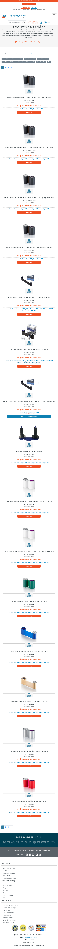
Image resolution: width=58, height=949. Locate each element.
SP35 (49, 61)
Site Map (38, 850)
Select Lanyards (7, 898)
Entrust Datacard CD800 (17, 59)
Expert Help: (29, 4)
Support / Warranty (28, 850)
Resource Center (16, 9)
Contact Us (46, 850)
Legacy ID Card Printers (9, 920)
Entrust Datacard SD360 (43, 59)
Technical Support (8, 917)
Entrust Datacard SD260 (30, 59)
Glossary (5, 890)
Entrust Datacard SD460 (8, 61)
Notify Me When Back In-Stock (29, 416)
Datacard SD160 (6, 59)
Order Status (6, 910)
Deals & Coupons (26, 7)
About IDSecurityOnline (9, 868)
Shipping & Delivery (8, 913)
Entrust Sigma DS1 (20, 61)
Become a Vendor (8, 895)
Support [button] (33, 9)
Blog (44, 9)
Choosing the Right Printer (10, 905)
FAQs (4, 888)
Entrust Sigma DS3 (41, 61)
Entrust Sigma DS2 (30, 61)
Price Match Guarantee (9, 878)
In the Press (6, 875)
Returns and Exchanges (9, 908)
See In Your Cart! (29, 106)
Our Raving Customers (9, 873)
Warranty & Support (8, 922)
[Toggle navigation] (54, 15)
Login (47, 22)
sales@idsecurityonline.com (30, 937)
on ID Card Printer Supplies (29, 41)
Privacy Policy (17, 850)
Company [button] (39, 9)
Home (8, 850)
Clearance (33, 7)
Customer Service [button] (25, 9)
